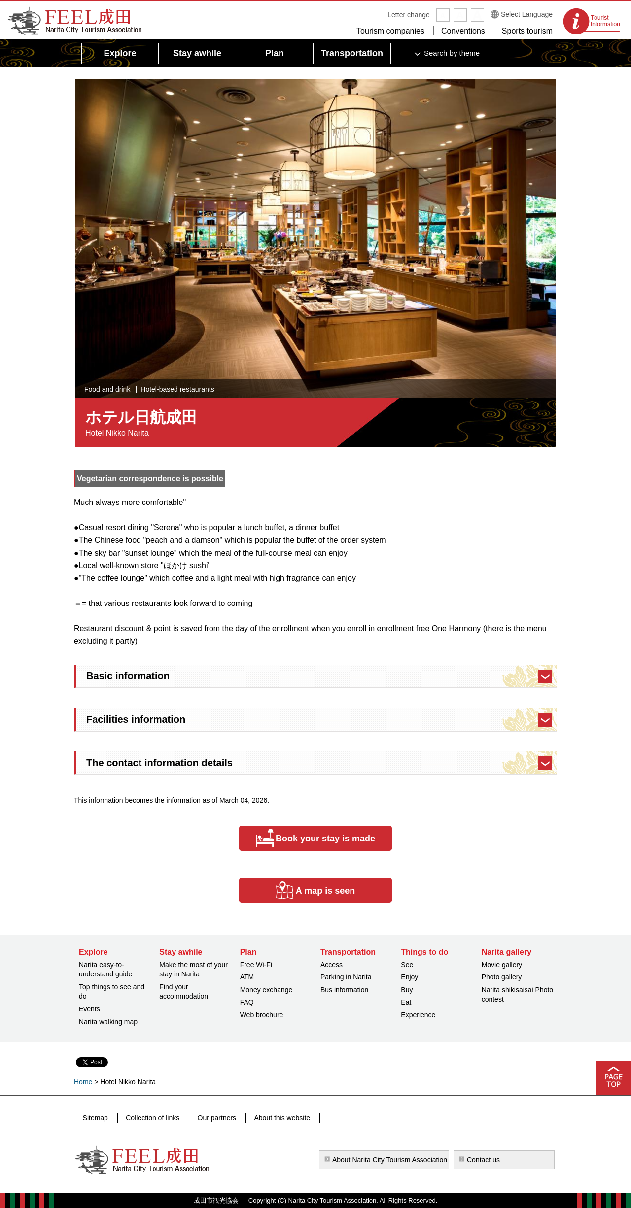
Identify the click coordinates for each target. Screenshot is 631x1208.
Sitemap (94, 1118)
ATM (247, 977)
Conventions (463, 31)
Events (89, 1009)
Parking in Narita (346, 977)
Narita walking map (108, 1022)
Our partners (213, 1118)
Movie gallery (502, 965)
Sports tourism (527, 31)
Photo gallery (502, 977)
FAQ (247, 1002)
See (407, 965)
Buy (407, 990)
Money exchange (266, 990)
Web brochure (261, 1015)
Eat (406, 1002)
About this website (277, 1118)
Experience (418, 1015)
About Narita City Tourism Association (389, 1160)
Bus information (344, 990)
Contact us (483, 1160)
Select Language (527, 14)
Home (83, 1082)
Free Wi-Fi (256, 965)
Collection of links (150, 1118)
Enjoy (409, 977)
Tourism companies (390, 31)
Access (331, 965)
